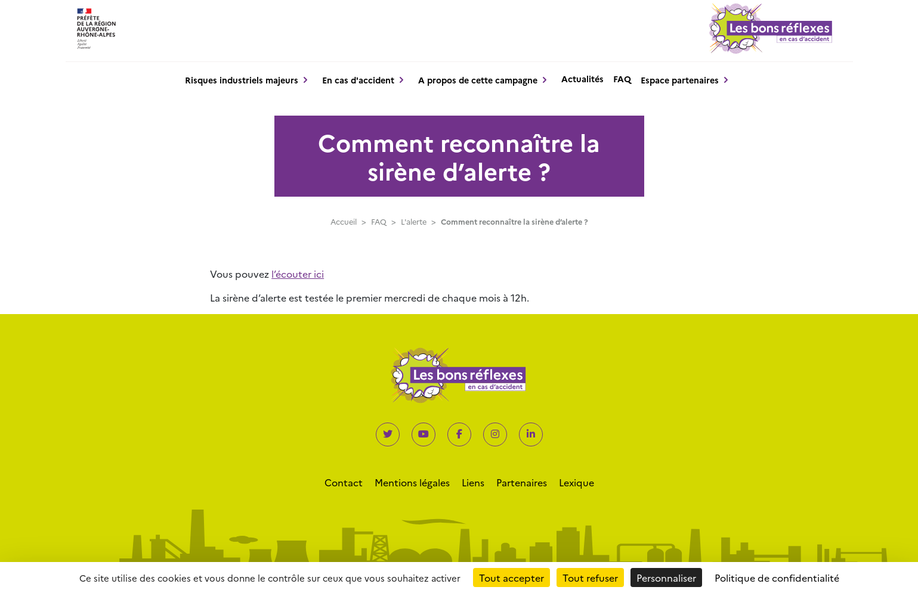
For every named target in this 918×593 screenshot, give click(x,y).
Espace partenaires (680, 80)
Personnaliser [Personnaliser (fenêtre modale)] (666, 577)
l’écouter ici (297, 273)
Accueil (343, 221)
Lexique (576, 482)
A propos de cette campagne (477, 80)
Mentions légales (412, 482)
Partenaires (521, 482)
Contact (343, 482)
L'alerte (413, 221)
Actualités (582, 79)
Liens (473, 482)
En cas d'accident (358, 80)
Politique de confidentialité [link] (777, 577)
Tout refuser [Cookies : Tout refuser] (590, 577)
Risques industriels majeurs (241, 80)
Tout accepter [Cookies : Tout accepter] (511, 577)
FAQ (622, 79)
